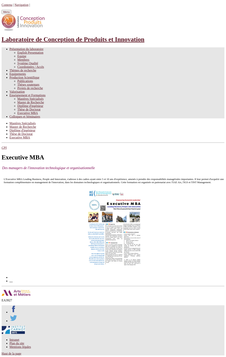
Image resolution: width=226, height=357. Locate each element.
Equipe (21, 56)
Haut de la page (11, 353)
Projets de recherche (30, 88)
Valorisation (17, 91)
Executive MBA (27, 113)
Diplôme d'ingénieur (30, 106)
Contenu (7, 5)
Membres (23, 59)
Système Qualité (27, 63)
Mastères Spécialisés (30, 98)
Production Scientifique (24, 77)
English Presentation (30, 52)
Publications (25, 81)
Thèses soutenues (28, 84)
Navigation (21, 5)
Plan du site (16, 343)
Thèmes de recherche (22, 70)
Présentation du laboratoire (26, 49)
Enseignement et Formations (27, 95)
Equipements (17, 74)
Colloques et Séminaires (24, 116)
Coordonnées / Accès (30, 66)
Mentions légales (20, 347)
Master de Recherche (30, 102)
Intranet (14, 339)
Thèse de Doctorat (28, 109)
